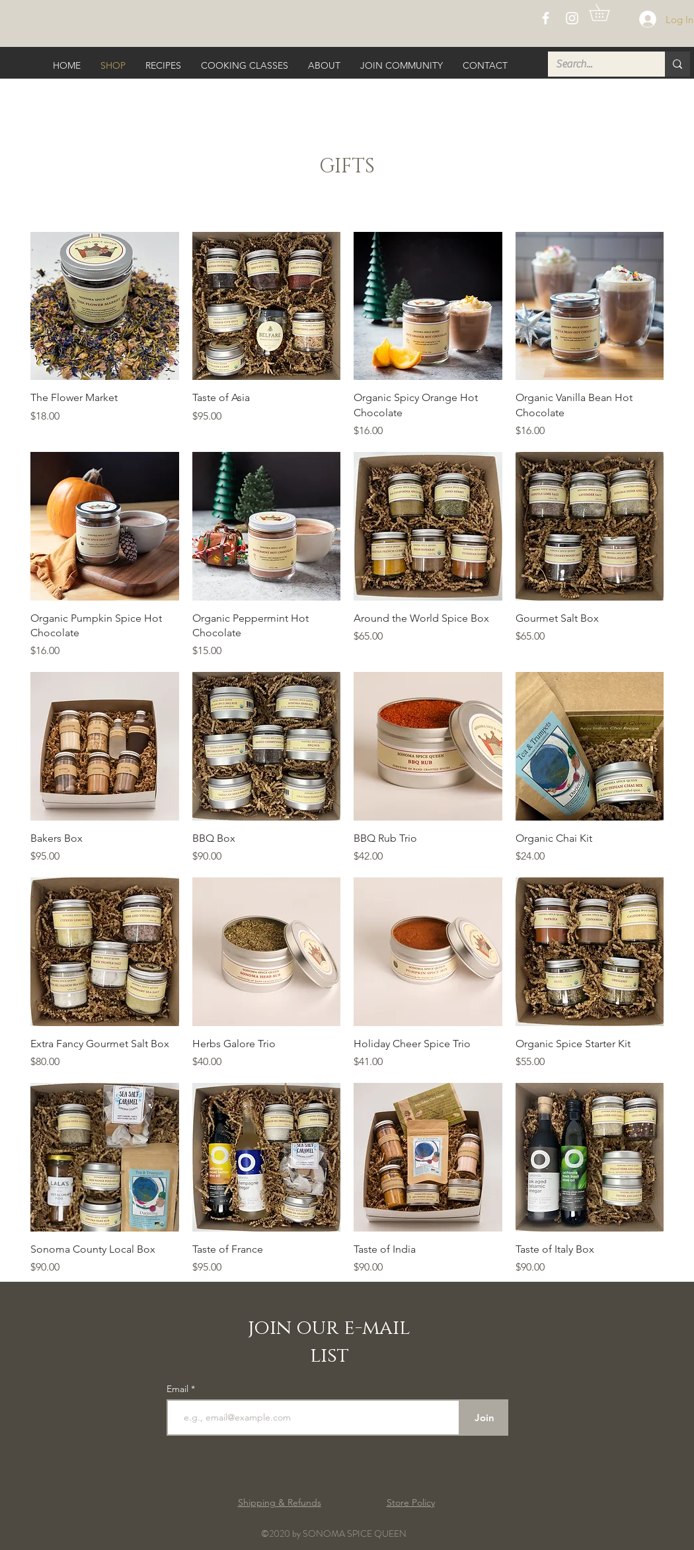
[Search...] (596, 64)
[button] (607, 12)
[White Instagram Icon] (572, 18)
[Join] (484, 1417)
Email (179, 1388)
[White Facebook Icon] (545, 18)
